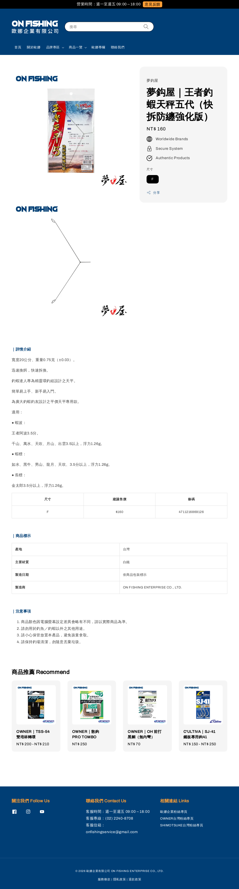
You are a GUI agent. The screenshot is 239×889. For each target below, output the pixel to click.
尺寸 (150, 169)
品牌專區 (53, 47)
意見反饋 (152, 4)
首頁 (17, 47)
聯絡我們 (117, 47)
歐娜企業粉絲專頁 (173, 812)
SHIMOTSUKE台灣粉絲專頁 (181, 825)
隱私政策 (119, 879)
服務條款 (104, 879)
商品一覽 (75, 47)
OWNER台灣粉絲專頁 (177, 818)
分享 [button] (153, 192)
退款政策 (135, 879)
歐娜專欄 (98, 47)
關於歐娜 (33, 47)
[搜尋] (146, 26)
